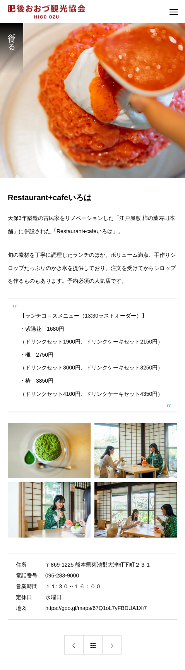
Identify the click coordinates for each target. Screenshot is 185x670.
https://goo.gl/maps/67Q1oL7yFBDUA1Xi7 (96, 608)
